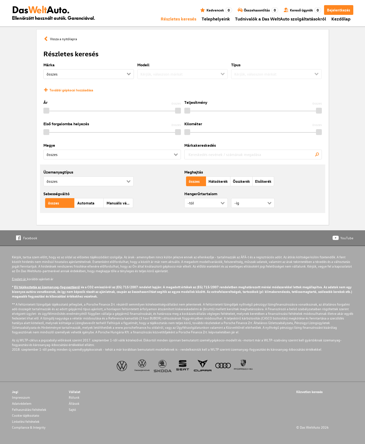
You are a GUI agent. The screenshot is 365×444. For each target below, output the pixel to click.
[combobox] (253, 154)
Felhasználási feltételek (29, 409)
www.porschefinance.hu (133, 327)
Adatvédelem (21, 403)
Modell (143, 64)
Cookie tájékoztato (25, 415)
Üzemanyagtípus (58, 172)
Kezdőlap (341, 18)
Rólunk (74, 397)
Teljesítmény (195, 102)
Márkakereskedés (200, 145)
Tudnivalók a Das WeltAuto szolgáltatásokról (280, 18)
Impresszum (21, 397)
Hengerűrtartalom (200, 193)
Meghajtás (193, 172)
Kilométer (193, 123)
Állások (74, 403)
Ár (45, 102)
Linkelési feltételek (25, 421)
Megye (49, 145)
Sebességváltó (56, 193)
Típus (235, 64)
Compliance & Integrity (29, 427)
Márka (49, 64)
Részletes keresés (178, 18)
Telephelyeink (216, 18)
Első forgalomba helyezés (66, 123)
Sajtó (72, 409)
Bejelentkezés (338, 10)
